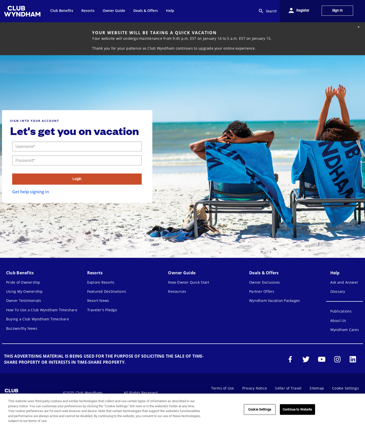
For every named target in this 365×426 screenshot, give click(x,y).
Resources (177, 291)
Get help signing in (30, 192)
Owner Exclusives (264, 282)
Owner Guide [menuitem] (114, 10)
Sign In (337, 10)
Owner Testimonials (23, 300)
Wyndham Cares (344, 329)
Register (302, 10)
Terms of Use (222, 388)
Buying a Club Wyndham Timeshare (37, 319)
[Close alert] (358, 27)
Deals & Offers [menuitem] (145, 10)
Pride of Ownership (23, 282)
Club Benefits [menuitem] (61, 10)
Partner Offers (262, 291)
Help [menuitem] (170, 10)
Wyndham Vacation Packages (274, 300)
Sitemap (316, 388)
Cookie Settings (345, 388)
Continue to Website (297, 409)
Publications (341, 311)
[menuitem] (23, 11)
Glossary (337, 291)
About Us (338, 320)
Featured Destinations (106, 291)
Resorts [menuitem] (88, 10)
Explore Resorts (101, 282)
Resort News (98, 300)
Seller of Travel (288, 388)
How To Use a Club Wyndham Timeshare (41, 309)
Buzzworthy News (21, 328)
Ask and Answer (344, 282)
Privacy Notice (254, 388)
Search (267, 11)
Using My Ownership (24, 291)
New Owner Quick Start (188, 282)
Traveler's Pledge (102, 309)
